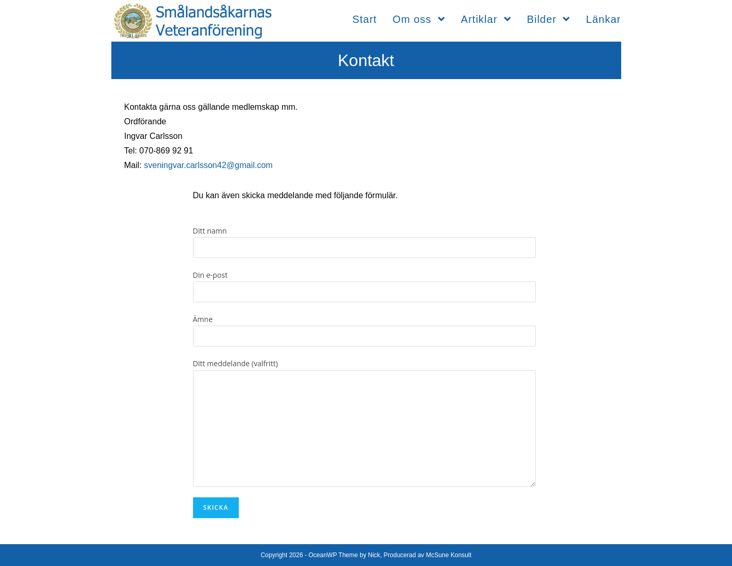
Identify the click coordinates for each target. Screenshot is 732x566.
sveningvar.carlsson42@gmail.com (208, 165)
